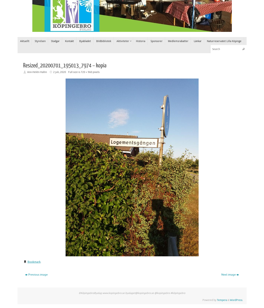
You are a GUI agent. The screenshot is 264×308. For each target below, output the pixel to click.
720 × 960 (86, 72)
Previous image (36, 275)
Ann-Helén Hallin (37, 72)
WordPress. (236, 300)
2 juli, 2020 (59, 72)
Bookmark (34, 262)
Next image (230, 275)
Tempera (222, 300)
